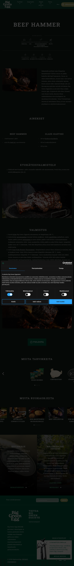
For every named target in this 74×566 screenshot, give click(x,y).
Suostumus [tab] (13, 268)
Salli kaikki (61, 302)
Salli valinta (37, 302)
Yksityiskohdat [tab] (37, 268)
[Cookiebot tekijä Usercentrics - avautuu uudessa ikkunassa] (64, 263)
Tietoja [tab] (61, 268)
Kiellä (13, 302)
